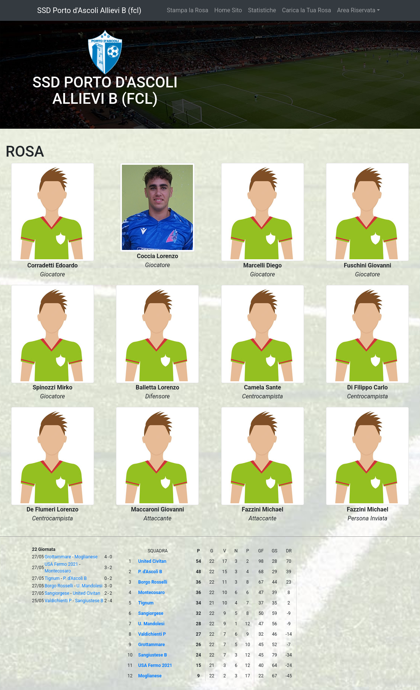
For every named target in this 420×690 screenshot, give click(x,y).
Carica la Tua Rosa (306, 10)
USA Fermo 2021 (61, 564)
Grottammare (58, 556)
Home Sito (228, 10)
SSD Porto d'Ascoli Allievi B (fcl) (89, 10)
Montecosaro (58, 571)
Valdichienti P (58, 600)
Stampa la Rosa (188, 10)
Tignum (52, 578)
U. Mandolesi (90, 585)
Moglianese (85, 556)
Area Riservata (356, 10)
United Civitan (86, 593)
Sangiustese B (89, 600)
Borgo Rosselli (59, 585)
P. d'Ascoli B (75, 578)
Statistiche (262, 10)
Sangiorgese (57, 593)
